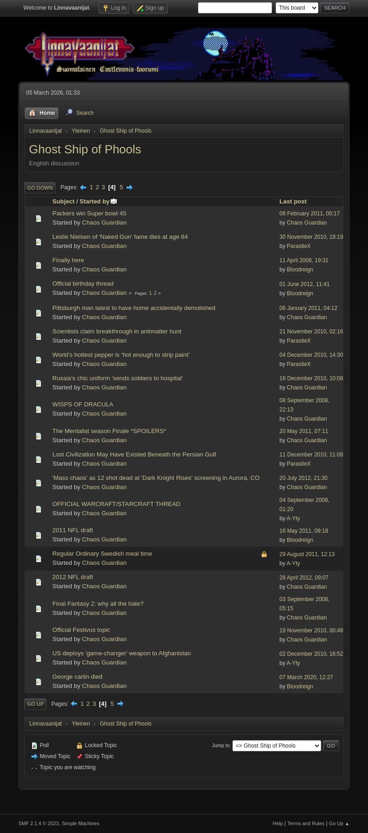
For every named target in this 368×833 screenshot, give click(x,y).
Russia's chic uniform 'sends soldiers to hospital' (117, 378)
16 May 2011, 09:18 (303, 531)
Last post (292, 201)
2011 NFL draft (72, 530)
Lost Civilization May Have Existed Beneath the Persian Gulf (134, 454)
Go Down (40, 188)
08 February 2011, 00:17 (309, 213)
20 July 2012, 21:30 (303, 478)
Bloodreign (300, 269)
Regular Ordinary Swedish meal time (102, 553)
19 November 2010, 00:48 (311, 630)
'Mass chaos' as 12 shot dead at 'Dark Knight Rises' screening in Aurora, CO (156, 477)
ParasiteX (299, 246)
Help (277, 823)
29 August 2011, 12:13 (306, 554)
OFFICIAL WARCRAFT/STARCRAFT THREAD (116, 504)
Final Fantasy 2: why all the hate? (98, 603)
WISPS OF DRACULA (82, 404)
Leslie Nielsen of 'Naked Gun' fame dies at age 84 (120, 236)
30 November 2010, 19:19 (311, 237)
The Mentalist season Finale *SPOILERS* (109, 431)
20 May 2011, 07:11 (303, 431)
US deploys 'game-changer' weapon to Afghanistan (121, 653)
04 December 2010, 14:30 (311, 355)
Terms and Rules (305, 823)
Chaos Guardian (104, 222)
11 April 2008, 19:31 (303, 260)
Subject (63, 201)
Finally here (68, 260)
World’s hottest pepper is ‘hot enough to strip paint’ (121, 354)
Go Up (35, 704)
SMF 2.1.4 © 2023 (38, 823)
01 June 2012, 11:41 (304, 284)
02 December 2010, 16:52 (311, 654)
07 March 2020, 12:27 (306, 677)
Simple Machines (80, 823)
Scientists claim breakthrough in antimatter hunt (116, 331)
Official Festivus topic (81, 629)
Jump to (220, 745)
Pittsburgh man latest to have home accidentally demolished (133, 307)
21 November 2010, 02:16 (311, 331)
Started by (98, 201)
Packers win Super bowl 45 (89, 213)
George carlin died (77, 676)
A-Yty (293, 518)
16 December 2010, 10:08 (311, 378)
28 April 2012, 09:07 (303, 577)
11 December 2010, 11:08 (311, 454)
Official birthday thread (82, 283)
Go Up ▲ (339, 823)
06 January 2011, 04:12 (308, 308)
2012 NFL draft (72, 577)
